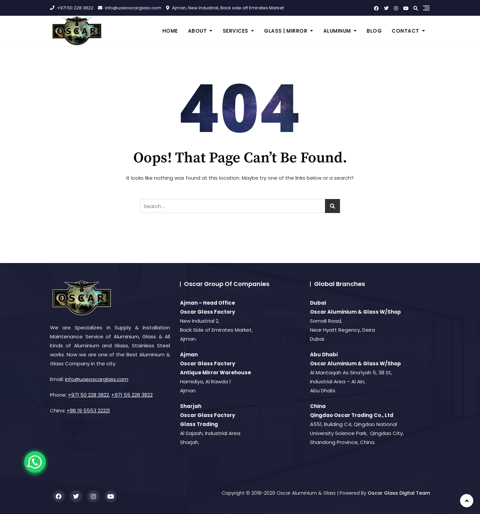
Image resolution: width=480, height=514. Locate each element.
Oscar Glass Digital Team (399, 493)
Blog (374, 30)
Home (170, 30)
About (197, 30)
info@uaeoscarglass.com (129, 8)
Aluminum (337, 30)
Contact (405, 30)
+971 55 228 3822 (132, 394)
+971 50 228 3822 (71, 8)
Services (235, 30)
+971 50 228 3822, (89, 394)
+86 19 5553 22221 (88, 410)
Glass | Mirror (285, 30)
